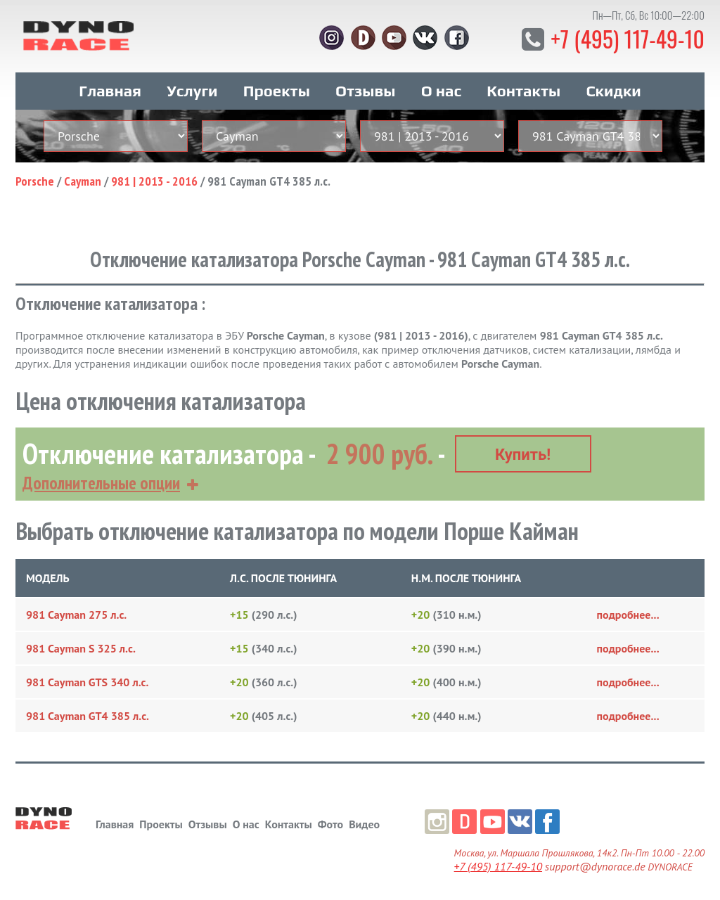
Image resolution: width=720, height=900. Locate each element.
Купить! (523, 453)
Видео (364, 823)
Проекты (276, 90)
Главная (110, 90)
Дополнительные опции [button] (101, 481)
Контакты (523, 90)
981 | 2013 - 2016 (154, 180)
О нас (441, 90)
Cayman (82, 180)
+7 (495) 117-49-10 (627, 38)
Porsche (34, 180)
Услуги (192, 90)
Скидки (613, 90)
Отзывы (365, 90)
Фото (330, 823)
